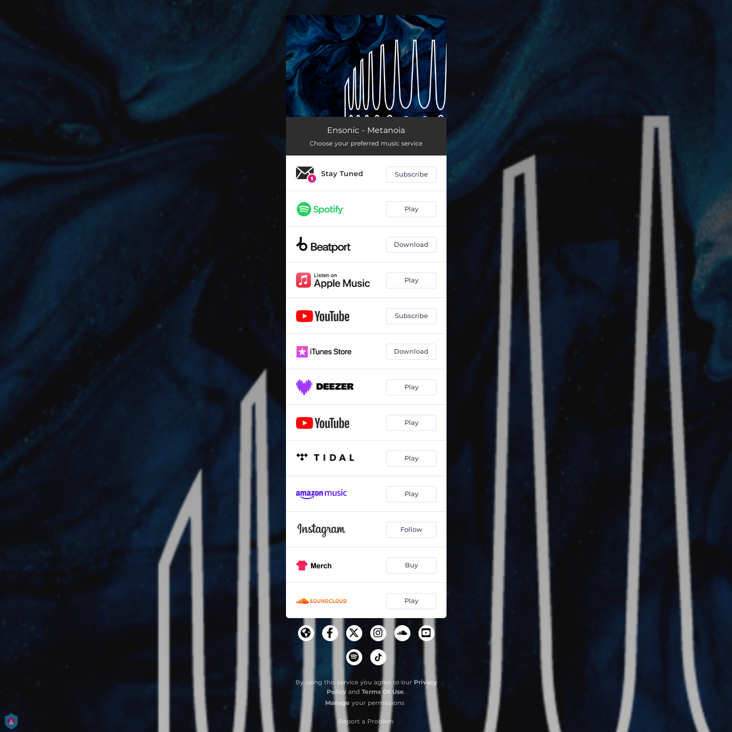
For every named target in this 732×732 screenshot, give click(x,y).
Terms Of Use (383, 691)
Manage (337, 702)
